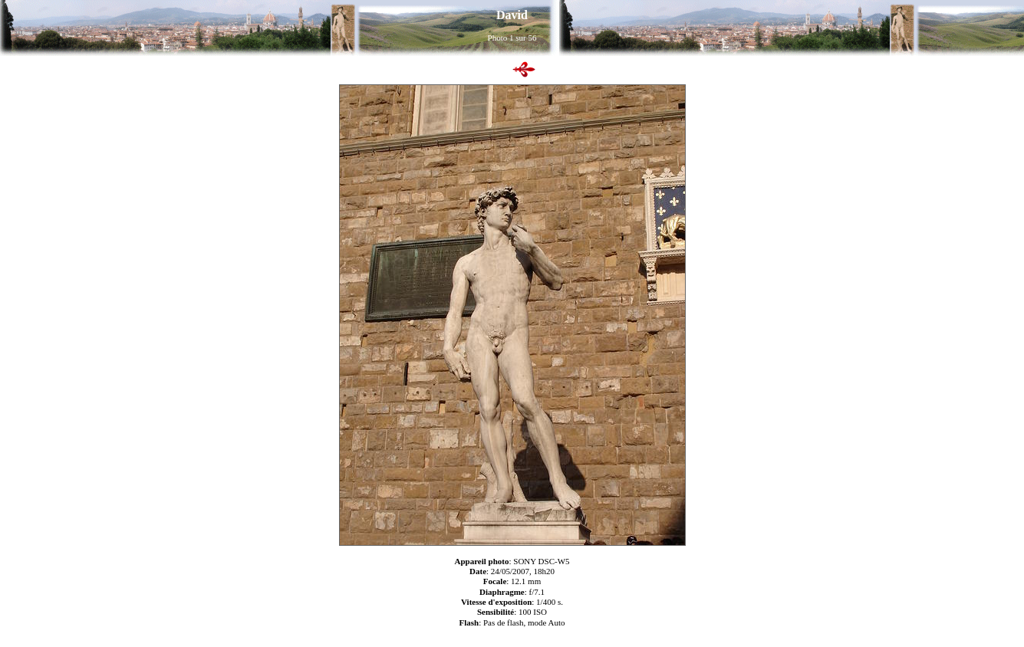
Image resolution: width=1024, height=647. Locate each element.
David (512, 14)
